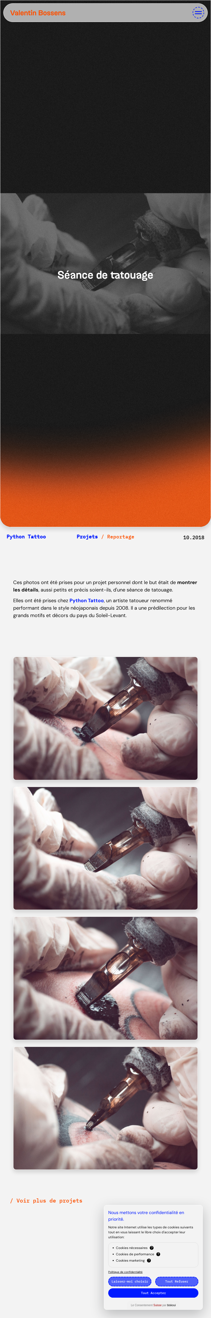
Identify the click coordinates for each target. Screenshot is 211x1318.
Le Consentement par (153, 1305)
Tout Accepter (153, 1293)
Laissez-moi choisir (130, 1281)
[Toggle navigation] (198, 12)
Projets (87, 536)
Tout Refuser (176, 1281)
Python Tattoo (26, 537)
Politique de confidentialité (125, 1272)
